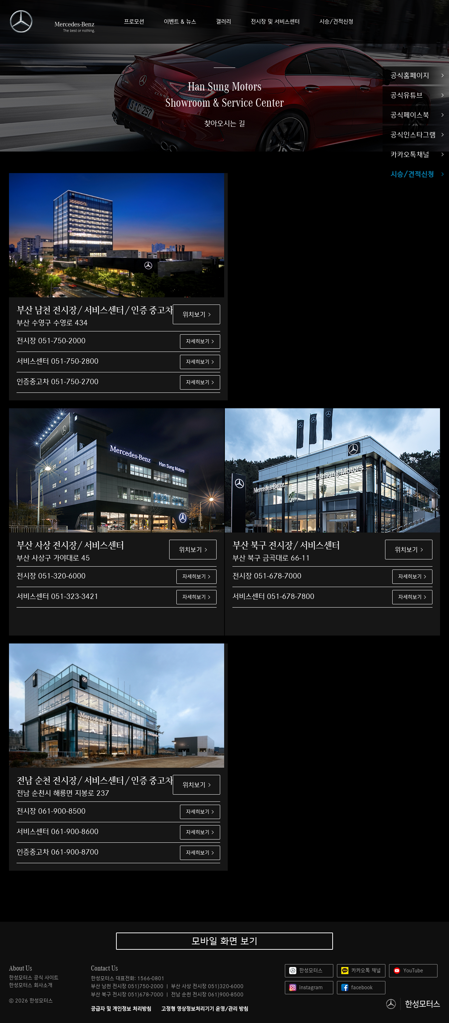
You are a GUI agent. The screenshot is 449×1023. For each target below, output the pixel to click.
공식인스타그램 (413, 134)
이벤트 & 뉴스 (180, 21)
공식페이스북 (409, 115)
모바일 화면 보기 (224, 941)
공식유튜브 (406, 95)
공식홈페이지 (409, 75)
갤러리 (223, 21)
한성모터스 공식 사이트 (34, 978)
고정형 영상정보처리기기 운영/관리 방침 (204, 1009)
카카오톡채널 (409, 154)
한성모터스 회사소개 (30, 985)
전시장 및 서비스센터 (275, 21)
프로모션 (134, 21)
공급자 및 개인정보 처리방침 (121, 1009)
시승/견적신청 (412, 174)
